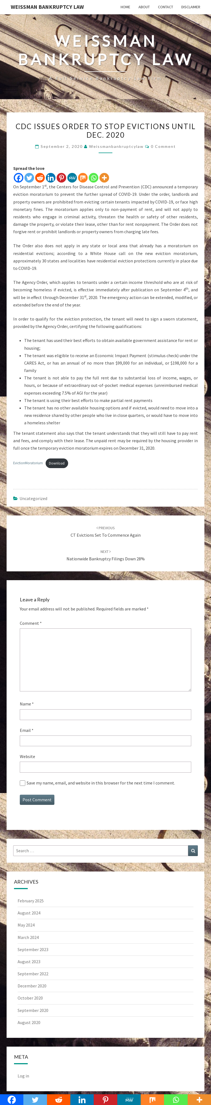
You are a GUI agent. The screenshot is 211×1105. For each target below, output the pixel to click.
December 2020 (32, 986)
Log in (23, 1076)
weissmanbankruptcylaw (116, 146)
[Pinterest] (61, 178)
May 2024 (26, 925)
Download (57, 463)
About (144, 6)
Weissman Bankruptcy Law (47, 6)
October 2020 (30, 998)
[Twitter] (29, 178)
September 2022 (33, 973)
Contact (165, 6)
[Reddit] (40, 178)
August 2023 (29, 961)
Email (27, 730)
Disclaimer (190, 6)
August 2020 (29, 1022)
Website (27, 756)
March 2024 (28, 937)
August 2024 (29, 913)
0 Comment (163, 146)
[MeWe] (72, 178)
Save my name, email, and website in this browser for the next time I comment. (101, 783)
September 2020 (33, 1010)
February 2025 (31, 900)
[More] (104, 178)
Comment (31, 623)
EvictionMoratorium (28, 463)
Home (125, 6)
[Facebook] (18, 178)
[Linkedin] (50, 178)
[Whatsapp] (93, 178)
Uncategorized (33, 498)
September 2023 (33, 949)
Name (27, 704)
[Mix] (83, 178)
